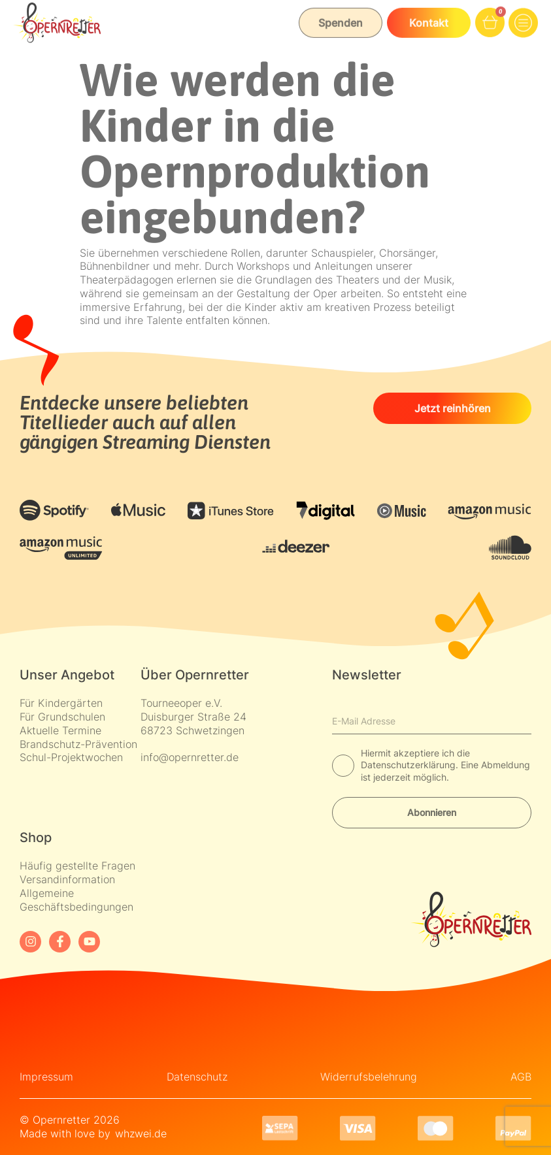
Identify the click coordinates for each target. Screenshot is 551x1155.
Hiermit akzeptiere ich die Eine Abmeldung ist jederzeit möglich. (445, 764)
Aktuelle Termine (60, 730)
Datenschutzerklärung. (411, 764)
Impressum (46, 1076)
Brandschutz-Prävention (78, 744)
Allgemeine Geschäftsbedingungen (76, 900)
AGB (520, 1076)
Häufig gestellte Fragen (77, 865)
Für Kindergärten (61, 702)
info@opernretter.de (190, 757)
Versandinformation (67, 879)
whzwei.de (141, 1133)
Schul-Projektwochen (71, 757)
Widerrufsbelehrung (368, 1076)
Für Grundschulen (62, 716)
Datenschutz (197, 1076)
